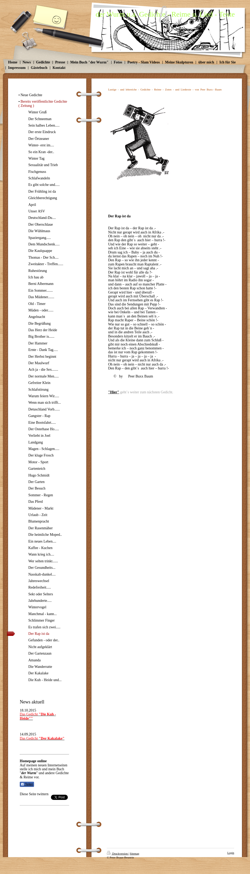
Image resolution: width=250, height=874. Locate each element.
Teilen (27, 784)
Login (230, 852)
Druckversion (117, 853)
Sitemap (134, 853)
